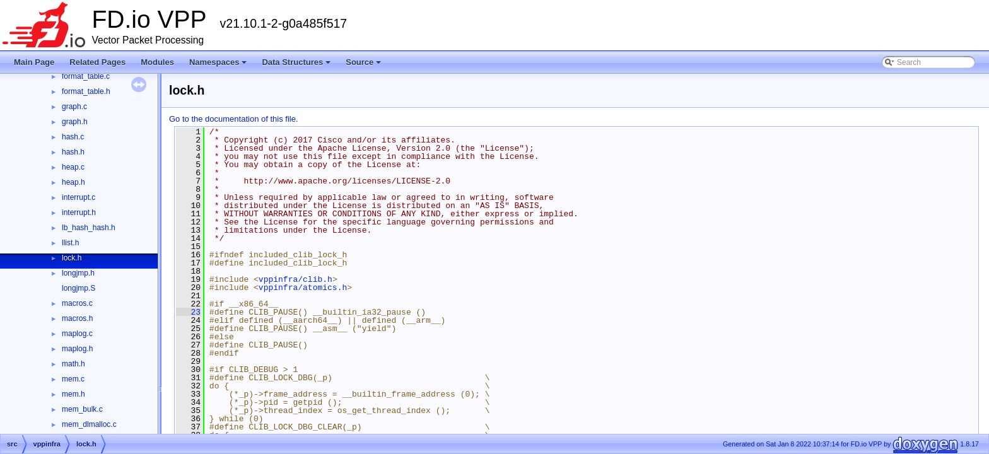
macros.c (77, 303)
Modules (157, 62)
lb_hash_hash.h (88, 227)
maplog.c (77, 333)
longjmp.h (78, 273)
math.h (73, 363)
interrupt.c (78, 197)
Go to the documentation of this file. (233, 119)
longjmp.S (78, 288)
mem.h (73, 394)
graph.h (75, 121)
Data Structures (296, 62)
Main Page (34, 62)
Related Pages (97, 62)
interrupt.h (79, 212)
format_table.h (86, 91)
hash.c (73, 136)
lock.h (71, 257)
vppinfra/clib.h (295, 279)
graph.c (74, 106)
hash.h (73, 152)
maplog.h (77, 348)
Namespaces (218, 62)
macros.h (77, 318)
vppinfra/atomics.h (303, 287)
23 (188, 312)
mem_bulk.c (82, 409)
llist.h (70, 242)
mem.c (73, 379)
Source (363, 62)
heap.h (73, 182)
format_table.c (86, 76)
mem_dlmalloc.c (89, 424)
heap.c (73, 167)
